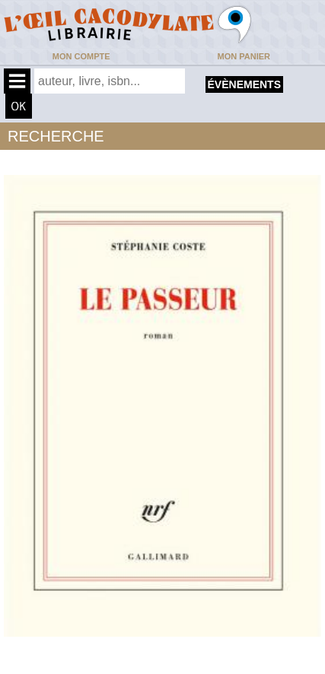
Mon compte (81, 56)
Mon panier (244, 56)
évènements (244, 84)
